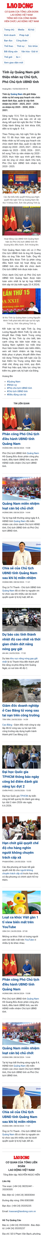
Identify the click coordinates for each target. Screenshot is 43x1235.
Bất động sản (11, 51)
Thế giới (8, 57)
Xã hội (31, 29)
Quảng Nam (16, 94)
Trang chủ (9, 29)
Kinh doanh (10, 35)
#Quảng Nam (13, 381)
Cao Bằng (7, 724)
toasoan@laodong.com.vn (22, 1211)
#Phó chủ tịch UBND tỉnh (19, 388)
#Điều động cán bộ (16, 394)
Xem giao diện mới (13, 62)
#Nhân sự (12, 385)
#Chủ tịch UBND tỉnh (17, 391)
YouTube (29, 939)
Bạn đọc (8, 40)
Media (21, 29)
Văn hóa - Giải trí (29, 51)
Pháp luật (24, 35)
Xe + (18, 57)
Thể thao (8, 46)
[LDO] (21, 419)
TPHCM (24, 796)
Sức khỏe (33, 46)
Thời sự (20, 46)
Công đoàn (21, 40)
